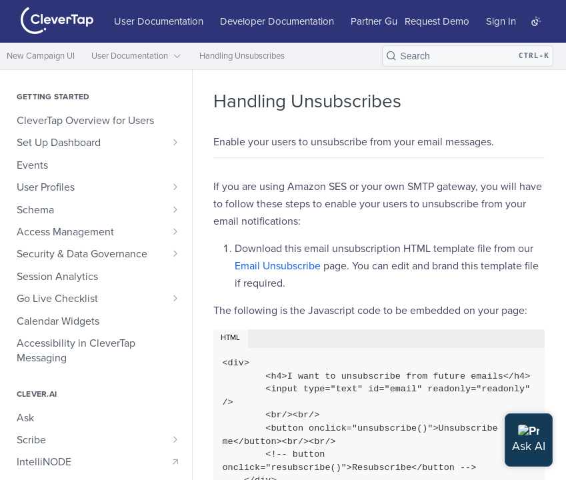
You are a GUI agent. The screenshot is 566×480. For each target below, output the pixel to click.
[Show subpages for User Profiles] (175, 186)
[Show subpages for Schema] (175, 209)
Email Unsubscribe (278, 266)
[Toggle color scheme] (536, 21)
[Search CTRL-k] (468, 56)
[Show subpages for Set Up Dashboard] (175, 142)
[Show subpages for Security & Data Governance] (175, 253)
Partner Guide (381, 21)
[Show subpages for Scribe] (175, 439)
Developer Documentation (277, 21)
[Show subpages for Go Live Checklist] (175, 298)
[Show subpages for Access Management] (175, 231)
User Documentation (158, 21)
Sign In (501, 21)
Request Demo (437, 21)
